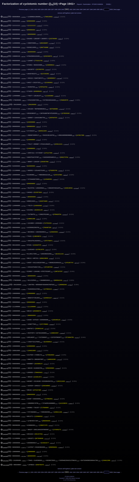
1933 (38, 9)
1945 (81, 9)
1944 (77, 9)
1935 (45, 9)
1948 (91, 9)
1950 (97, 9)
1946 (84, 9)
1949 (94, 9)
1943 (74, 9)
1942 (70, 9)
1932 (35, 9)
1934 (42, 9)
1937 (52, 9)
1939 (59, 9)
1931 (32, 9)
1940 (62, 9)
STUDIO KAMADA (97, 4)
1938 (55, 9)
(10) (6, 16)
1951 (101, 9)
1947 (87, 9)
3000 (111, 9)
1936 (49, 9)
